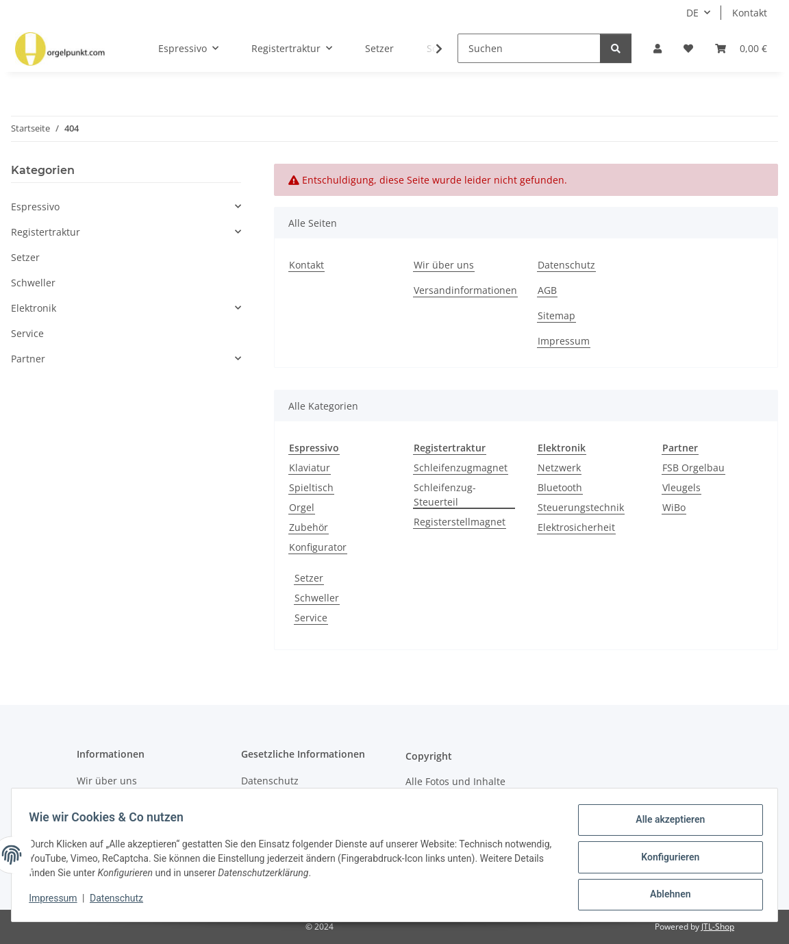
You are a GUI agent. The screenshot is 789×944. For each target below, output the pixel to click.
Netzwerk (559, 467)
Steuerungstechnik (581, 507)
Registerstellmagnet (459, 521)
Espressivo (35, 206)
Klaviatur (309, 467)
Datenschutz (121, 901)
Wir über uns (444, 264)
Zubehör (308, 527)
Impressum (58, 901)
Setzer (309, 577)
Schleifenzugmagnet (461, 467)
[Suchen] (529, 48)
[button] (657, 48)
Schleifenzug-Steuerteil (445, 494)
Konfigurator (318, 547)
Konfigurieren (665, 859)
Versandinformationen (465, 290)
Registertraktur (45, 231)
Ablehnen (665, 895)
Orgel (301, 507)
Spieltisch (311, 487)
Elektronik (33, 307)
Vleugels (681, 487)
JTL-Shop (717, 926)
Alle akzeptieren (665, 824)
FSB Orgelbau (693, 467)
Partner (28, 358)
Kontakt (749, 12)
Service (311, 617)
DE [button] (692, 12)
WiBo (674, 507)
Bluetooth (560, 487)
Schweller (317, 597)
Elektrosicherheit (576, 527)
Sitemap (556, 315)
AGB (547, 290)
